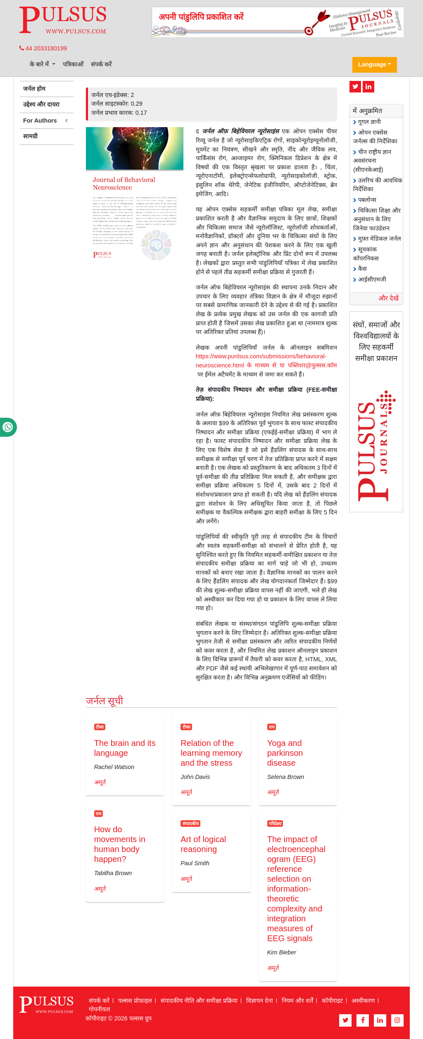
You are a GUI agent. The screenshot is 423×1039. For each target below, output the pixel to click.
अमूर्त (100, 782)
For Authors (46, 120)
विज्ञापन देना (259, 1000)
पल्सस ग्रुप (140, 1018)
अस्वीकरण (363, 1000)
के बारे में (40, 64)
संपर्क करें (101, 64)
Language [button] (372, 64)
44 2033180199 (43, 48)
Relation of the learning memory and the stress (211, 752)
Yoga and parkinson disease (285, 752)
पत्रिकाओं (73, 64)
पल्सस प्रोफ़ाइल (135, 1000)
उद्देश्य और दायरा (41, 104)
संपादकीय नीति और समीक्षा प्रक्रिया (199, 1000)
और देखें (388, 298)
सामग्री (30, 136)
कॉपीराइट (332, 1000)
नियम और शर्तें (297, 1000)
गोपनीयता (99, 1009)
